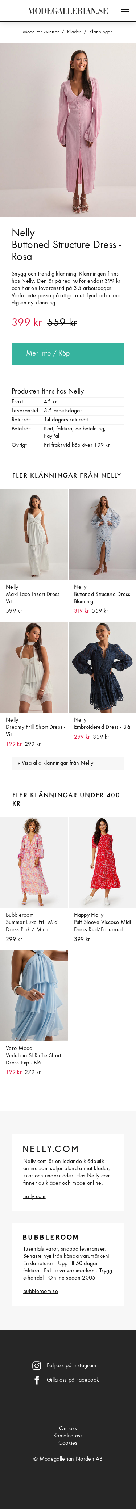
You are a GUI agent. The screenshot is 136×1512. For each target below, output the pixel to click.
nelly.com (34, 1197)
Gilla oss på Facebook (73, 1380)
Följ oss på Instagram (71, 1366)
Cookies (67, 1443)
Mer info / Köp (48, 353)
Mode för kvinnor (41, 31)
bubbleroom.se (40, 1291)
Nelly (23, 233)
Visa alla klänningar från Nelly (57, 763)
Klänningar (100, 31)
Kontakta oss (68, 1436)
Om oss (68, 1429)
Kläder (74, 31)
